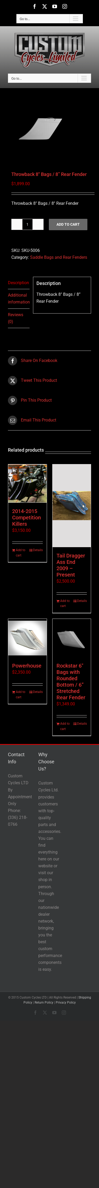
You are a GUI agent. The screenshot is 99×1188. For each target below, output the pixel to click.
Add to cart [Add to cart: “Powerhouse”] (20, 694)
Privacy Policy (66, 1002)
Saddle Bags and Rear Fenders (58, 257)
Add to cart (68, 224)
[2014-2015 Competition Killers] (27, 483)
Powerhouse (26, 666)
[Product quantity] (27, 224)
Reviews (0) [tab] (15, 318)
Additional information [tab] (19, 299)
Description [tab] (18, 282)
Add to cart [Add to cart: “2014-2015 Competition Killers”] (20, 552)
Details (38, 550)
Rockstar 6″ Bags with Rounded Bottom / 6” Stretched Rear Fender (70, 682)
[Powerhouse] (27, 638)
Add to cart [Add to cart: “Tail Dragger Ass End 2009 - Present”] (65, 603)
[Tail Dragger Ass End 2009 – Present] (72, 505)
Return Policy (44, 1002)
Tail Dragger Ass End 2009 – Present (70, 565)
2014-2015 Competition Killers (26, 517)
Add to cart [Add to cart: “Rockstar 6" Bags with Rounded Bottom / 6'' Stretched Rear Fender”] (65, 726)
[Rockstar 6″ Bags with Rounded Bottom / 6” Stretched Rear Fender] (72, 638)
